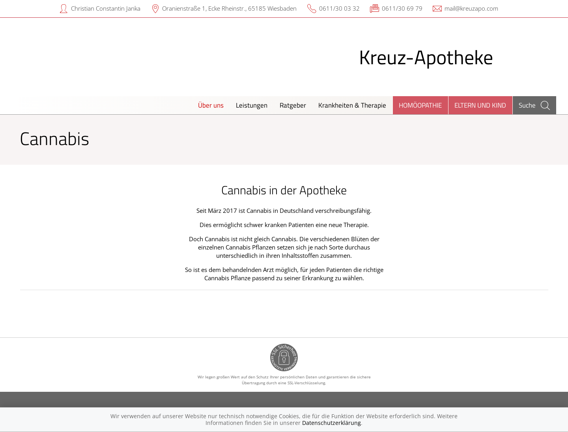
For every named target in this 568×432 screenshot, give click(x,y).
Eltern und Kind (480, 105)
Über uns (211, 105)
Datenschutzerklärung (331, 422)
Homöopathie (420, 105)
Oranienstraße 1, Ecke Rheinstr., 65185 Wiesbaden (229, 8)
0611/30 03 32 (339, 8)
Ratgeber (293, 105)
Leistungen (251, 105)
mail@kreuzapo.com (471, 8)
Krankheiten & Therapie (352, 105)
